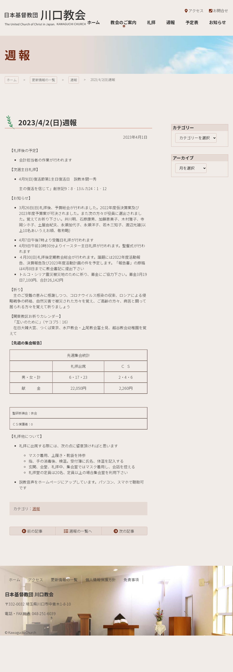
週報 (73, 79)
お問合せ (218, 10)
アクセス (193, 10)
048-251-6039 (44, 613)
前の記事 (34, 531)
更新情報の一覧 (43, 79)
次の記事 (126, 531)
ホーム (12, 79)
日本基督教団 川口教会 (45, 18)
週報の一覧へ (80, 531)
